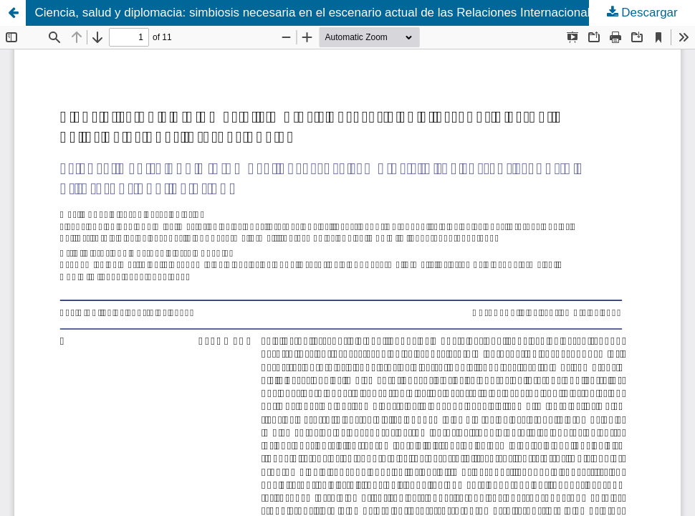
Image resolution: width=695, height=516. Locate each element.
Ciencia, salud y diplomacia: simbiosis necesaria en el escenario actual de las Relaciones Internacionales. (321, 12)
